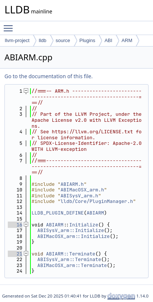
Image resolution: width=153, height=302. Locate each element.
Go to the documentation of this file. (48, 76)
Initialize (83, 225)
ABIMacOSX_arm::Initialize (74, 236)
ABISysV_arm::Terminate (69, 259)
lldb (42, 40)
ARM (126, 40)
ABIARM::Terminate (70, 254)
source (63, 40)
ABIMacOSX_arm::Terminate (72, 265)
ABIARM (95, 213)
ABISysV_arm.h (79, 196)
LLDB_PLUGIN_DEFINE (58, 213)
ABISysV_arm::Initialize (71, 230)
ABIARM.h (72, 184)
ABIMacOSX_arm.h (82, 190)
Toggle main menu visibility (10, 25)
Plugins (87, 40)
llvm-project (17, 40)
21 (15, 254)
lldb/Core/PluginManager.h (97, 201)
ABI (108, 40)
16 (15, 225)
